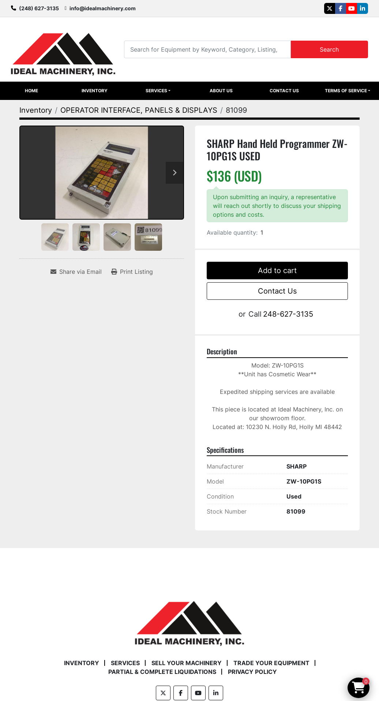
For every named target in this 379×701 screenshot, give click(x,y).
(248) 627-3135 (39, 8)
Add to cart (277, 270)
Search (329, 49)
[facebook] (340, 8)
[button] (158, 91)
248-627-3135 (288, 314)
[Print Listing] (132, 272)
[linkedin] (362, 8)
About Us (221, 90)
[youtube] (351, 8)
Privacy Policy (252, 671)
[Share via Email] (76, 272)
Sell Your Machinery (186, 663)
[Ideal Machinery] (189, 618)
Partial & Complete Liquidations (162, 671)
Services (156, 90)
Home (31, 90)
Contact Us (284, 90)
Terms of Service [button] (346, 90)
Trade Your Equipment (271, 663)
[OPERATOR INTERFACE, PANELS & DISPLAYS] (138, 110)
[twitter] (329, 8)
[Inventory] (35, 110)
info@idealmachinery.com (103, 8)
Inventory (95, 90)
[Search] (207, 49)
